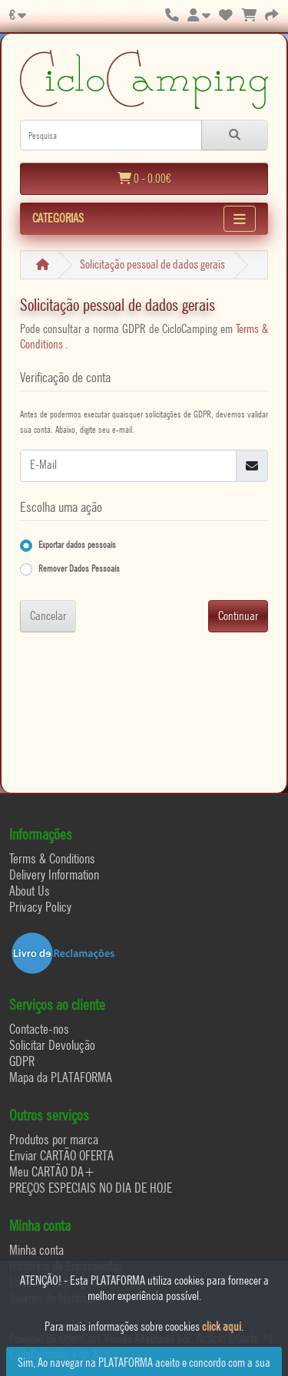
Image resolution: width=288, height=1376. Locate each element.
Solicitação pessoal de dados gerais (152, 264)
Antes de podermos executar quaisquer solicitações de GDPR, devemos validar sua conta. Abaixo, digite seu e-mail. (144, 421)
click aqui (221, 1326)
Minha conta (36, 1250)
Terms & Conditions (52, 858)
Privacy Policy (40, 907)
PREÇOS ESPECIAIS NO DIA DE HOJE (90, 1188)
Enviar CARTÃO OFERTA (61, 1155)
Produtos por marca (53, 1139)
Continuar (238, 616)
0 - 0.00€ (144, 178)
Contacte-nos (39, 1029)
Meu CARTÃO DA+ (52, 1171)
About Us (29, 891)
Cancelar (48, 616)
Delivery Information (54, 874)
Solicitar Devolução (52, 1045)
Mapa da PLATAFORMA (60, 1077)
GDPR (22, 1061)
